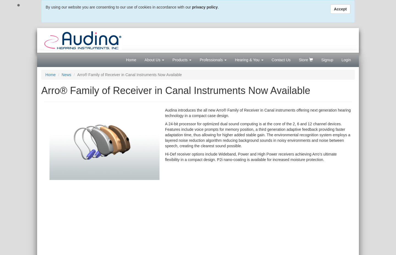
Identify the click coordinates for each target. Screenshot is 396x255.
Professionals (213, 60)
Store (306, 60)
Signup (327, 60)
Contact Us (281, 60)
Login (346, 60)
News (66, 75)
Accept (340, 9)
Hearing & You (249, 60)
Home (131, 60)
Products (181, 60)
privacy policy (205, 7)
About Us (154, 60)
